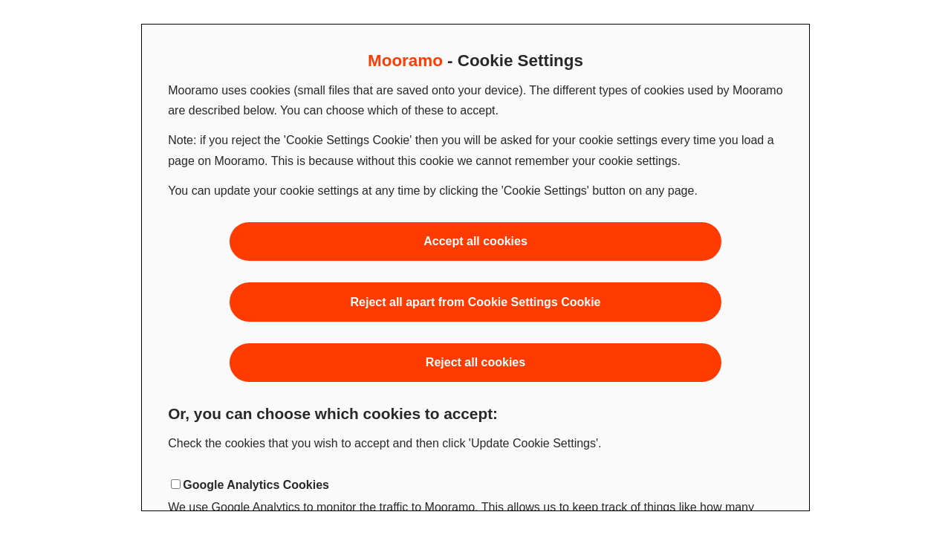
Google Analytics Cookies (256, 485)
